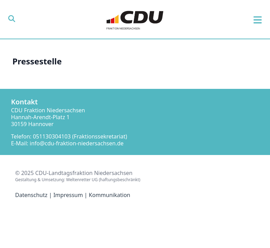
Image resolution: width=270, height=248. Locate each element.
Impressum (68, 195)
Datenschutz (31, 195)
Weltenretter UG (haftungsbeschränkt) (103, 180)
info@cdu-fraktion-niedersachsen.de (77, 143)
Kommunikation (109, 195)
